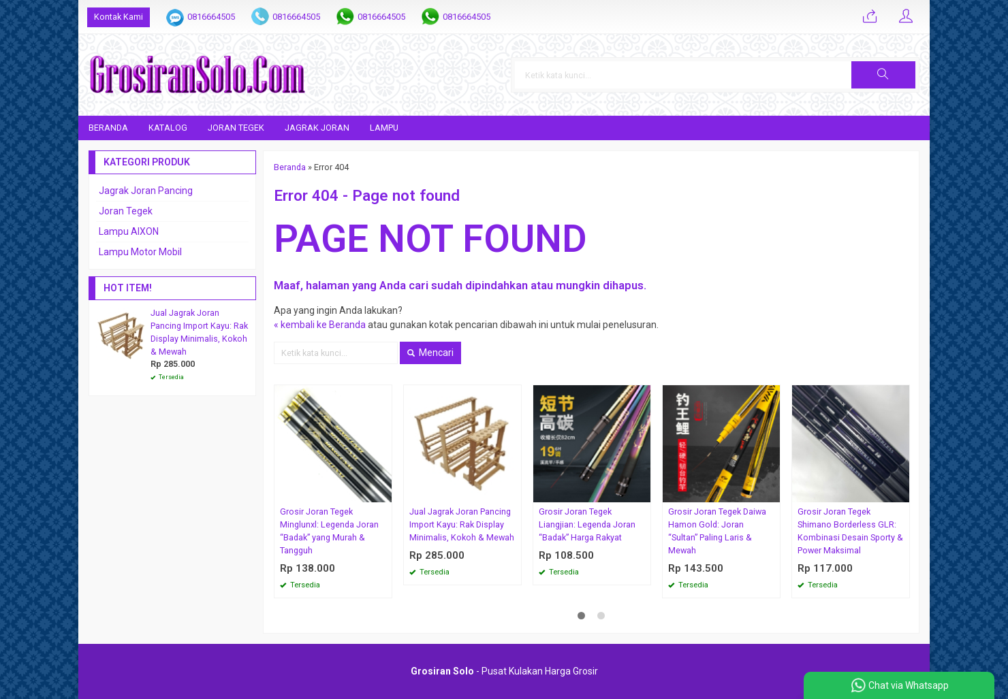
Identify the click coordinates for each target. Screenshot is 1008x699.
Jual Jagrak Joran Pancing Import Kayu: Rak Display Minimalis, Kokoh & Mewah (461, 524)
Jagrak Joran (317, 128)
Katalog (167, 128)
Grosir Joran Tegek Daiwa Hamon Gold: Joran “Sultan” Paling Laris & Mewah (717, 530)
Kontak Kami (118, 17)
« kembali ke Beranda (320, 324)
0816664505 (211, 17)
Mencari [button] (430, 352)
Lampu (384, 128)
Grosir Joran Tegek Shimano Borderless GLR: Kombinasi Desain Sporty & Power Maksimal (850, 530)
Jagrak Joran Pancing (146, 190)
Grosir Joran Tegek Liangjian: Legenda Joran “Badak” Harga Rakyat (587, 524)
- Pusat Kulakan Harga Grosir (504, 671)
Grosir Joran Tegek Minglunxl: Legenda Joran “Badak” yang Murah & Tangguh (329, 530)
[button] (883, 74)
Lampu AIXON (129, 231)
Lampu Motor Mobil (140, 251)
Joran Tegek (236, 128)
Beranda (108, 128)
